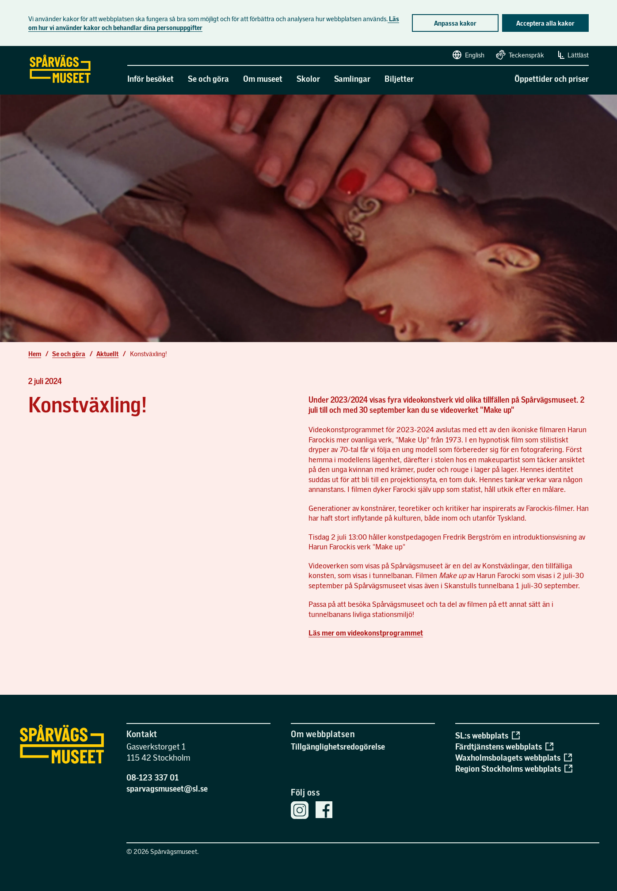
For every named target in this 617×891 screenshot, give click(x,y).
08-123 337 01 (152, 777)
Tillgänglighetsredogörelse (338, 746)
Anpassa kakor (455, 23)
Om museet (262, 78)
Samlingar (352, 78)
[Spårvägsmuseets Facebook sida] (324, 810)
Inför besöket (150, 78)
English (467, 55)
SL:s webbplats (487, 735)
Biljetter (399, 78)
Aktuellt (107, 353)
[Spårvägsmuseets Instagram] (299, 811)
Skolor (308, 78)
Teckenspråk (519, 55)
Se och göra (208, 78)
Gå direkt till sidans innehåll (4, 46)
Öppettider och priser (551, 78)
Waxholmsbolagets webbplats (513, 757)
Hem (34, 353)
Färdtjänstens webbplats (504, 746)
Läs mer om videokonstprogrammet (365, 633)
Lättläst (572, 55)
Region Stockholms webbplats (513, 768)
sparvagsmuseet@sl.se (167, 788)
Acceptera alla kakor (545, 23)
